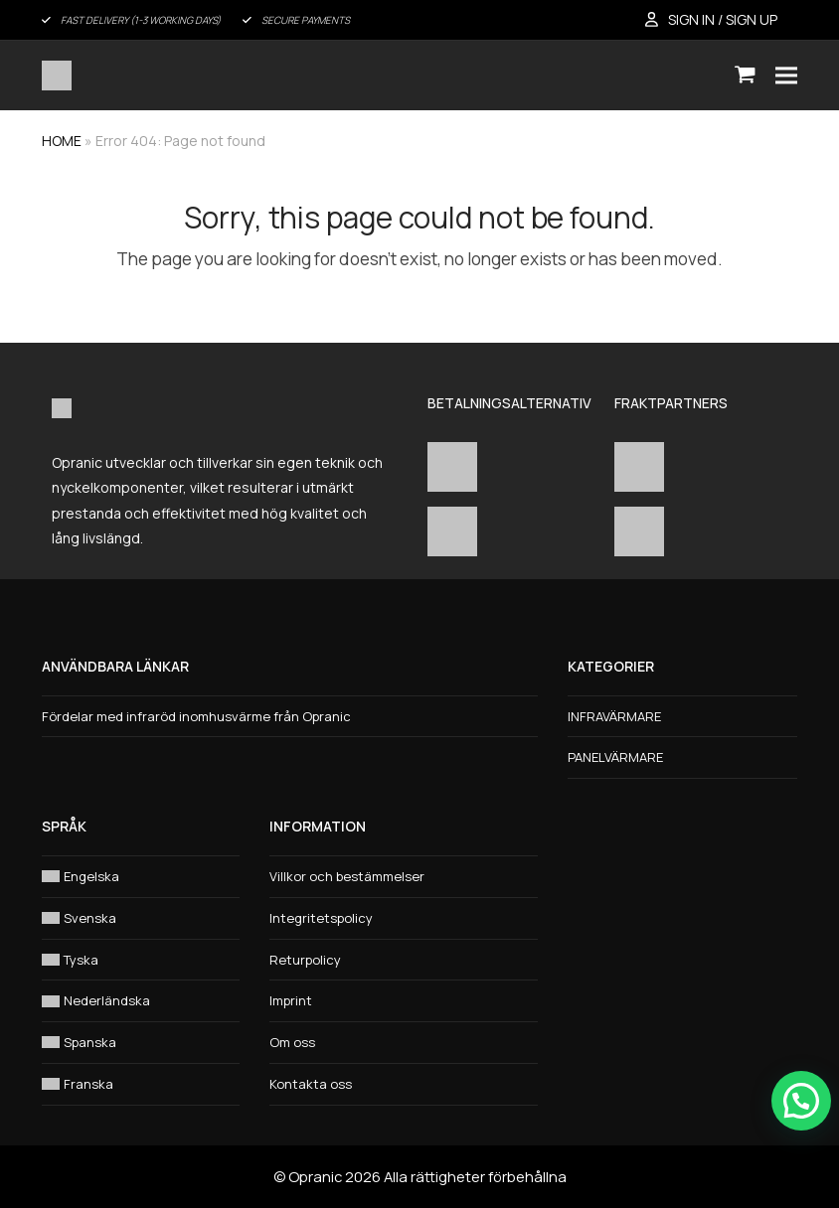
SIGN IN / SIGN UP (722, 19)
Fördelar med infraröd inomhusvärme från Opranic (196, 716)
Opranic (315, 1176)
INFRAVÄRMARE (614, 716)
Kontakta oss (310, 1084)
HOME (62, 140)
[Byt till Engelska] (141, 876)
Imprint (290, 1000)
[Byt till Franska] (141, 1084)
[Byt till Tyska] (141, 960)
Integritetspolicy (321, 918)
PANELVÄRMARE (615, 757)
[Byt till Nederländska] (141, 1000)
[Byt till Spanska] (141, 1042)
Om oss (292, 1042)
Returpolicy (305, 960)
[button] (745, 75)
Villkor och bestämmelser (346, 876)
